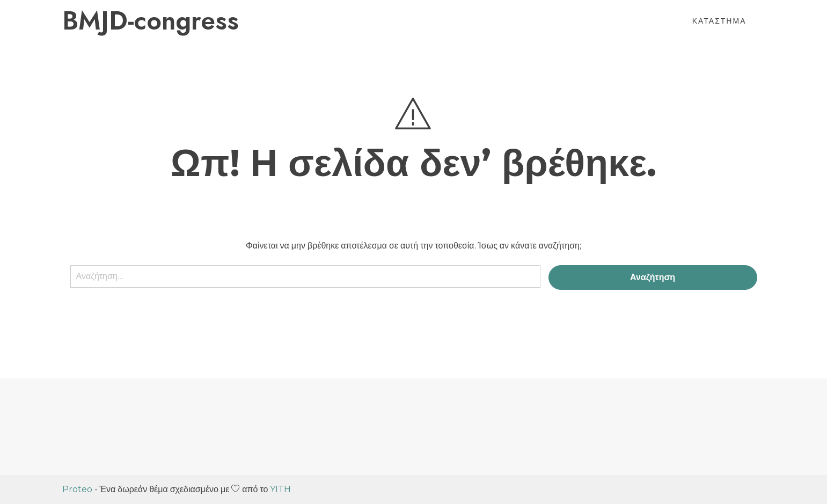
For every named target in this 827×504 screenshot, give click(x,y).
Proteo (77, 489)
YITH (280, 489)
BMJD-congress (150, 21)
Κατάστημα (719, 21)
